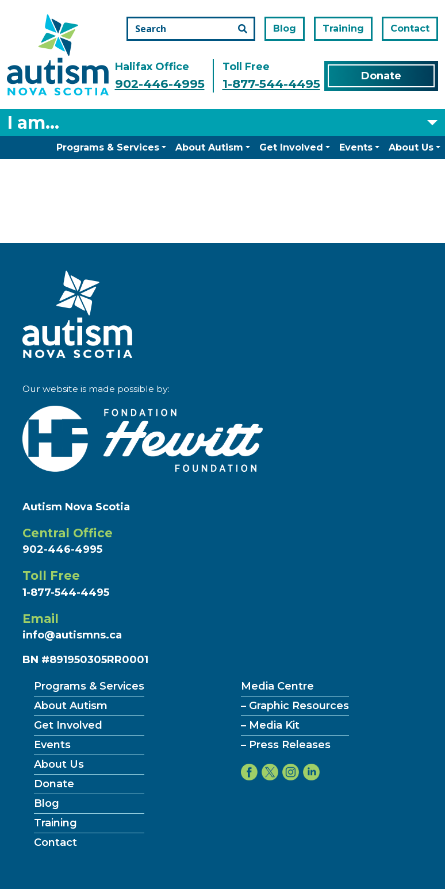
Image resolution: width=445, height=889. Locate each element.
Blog (284, 28)
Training (343, 28)
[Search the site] (191, 29)
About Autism (209, 147)
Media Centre (277, 686)
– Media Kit (270, 725)
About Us (411, 147)
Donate (381, 76)
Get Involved (291, 147)
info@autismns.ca (72, 635)
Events (356, 147)
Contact (409, 28)
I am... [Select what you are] (33, 122)
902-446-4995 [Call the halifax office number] (160, 83)
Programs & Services (107, 147)
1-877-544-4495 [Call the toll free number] (271, 83)
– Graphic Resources (295, 705)
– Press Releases (286, 744)
